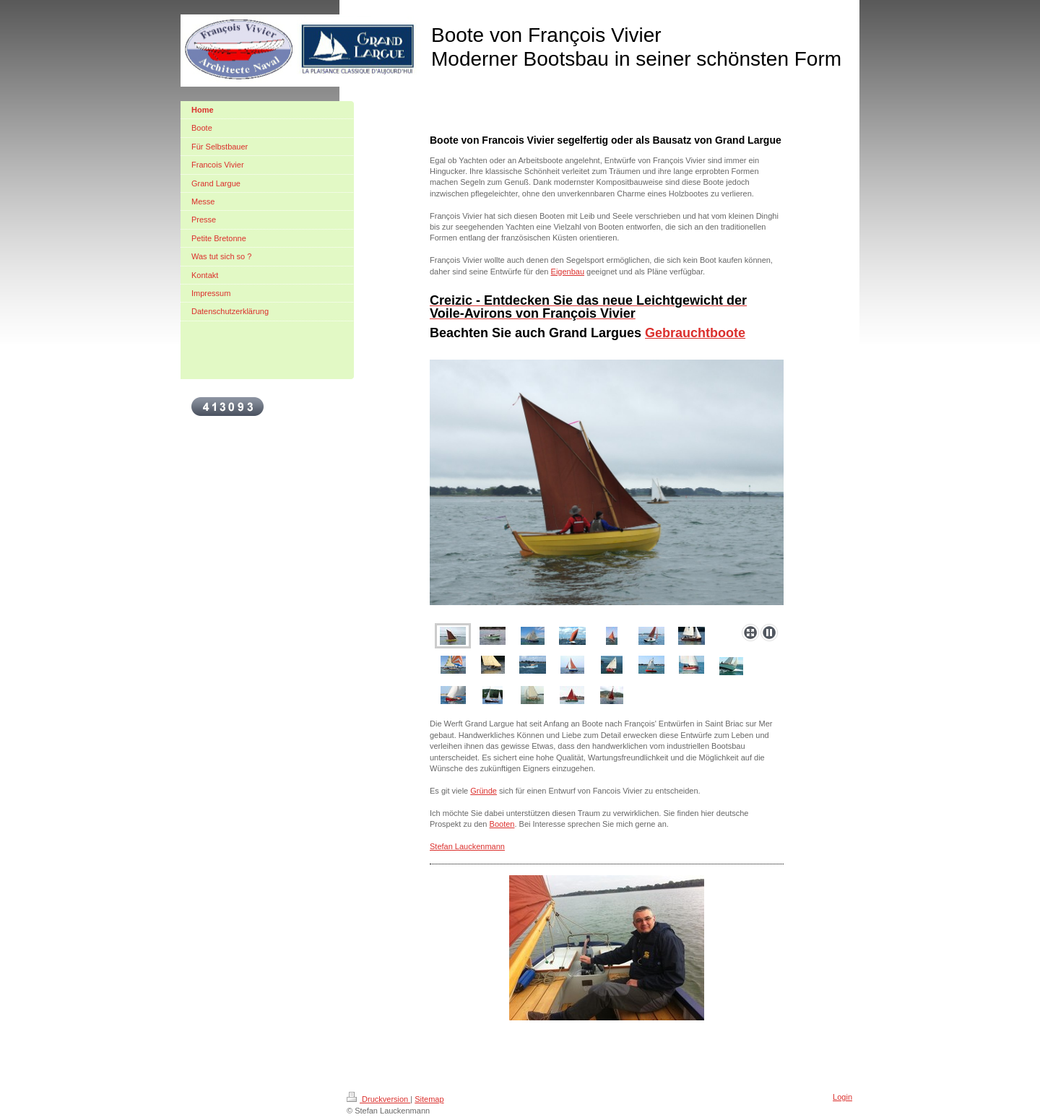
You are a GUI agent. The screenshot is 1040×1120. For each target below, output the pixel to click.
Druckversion (378, 1099)
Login (842, 1097)
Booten (502, 824)
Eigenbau (568, 271)
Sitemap (429, 1099)
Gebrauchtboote (695, 333)
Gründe (483, 790)
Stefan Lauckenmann (467, 846)
